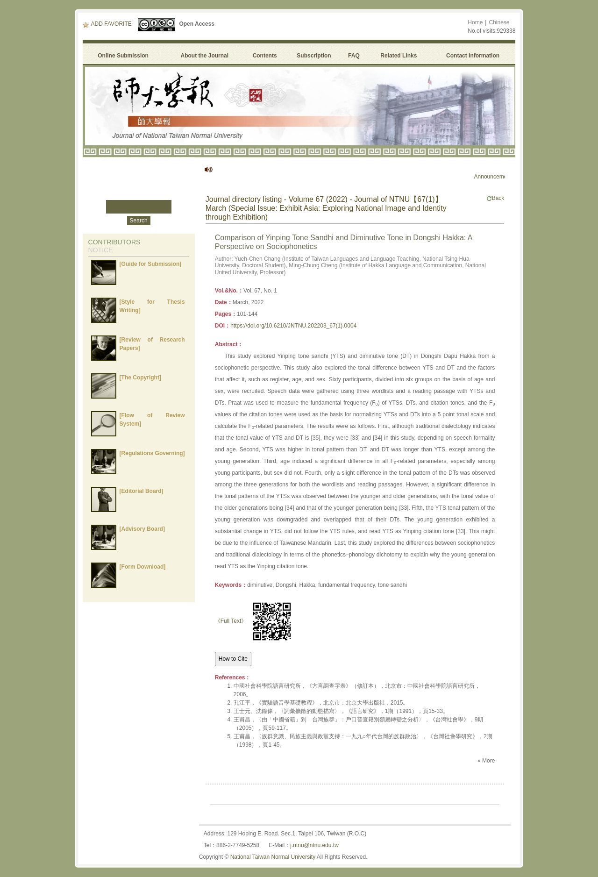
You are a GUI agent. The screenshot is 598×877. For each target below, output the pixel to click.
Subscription (314, 55)
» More (486, 760)
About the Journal (204, 55)
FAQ (355, 55)
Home (475, 22)
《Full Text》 (231, 621)
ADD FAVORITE (107, 24)
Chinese (499, 22)
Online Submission (123, 55)
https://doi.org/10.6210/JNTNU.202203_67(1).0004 (293, 325)
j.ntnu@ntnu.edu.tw (314, 845)
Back (495, 198)
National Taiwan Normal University (273, 857)
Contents (265, 55)
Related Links (398, 55)
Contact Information (472, 55)
